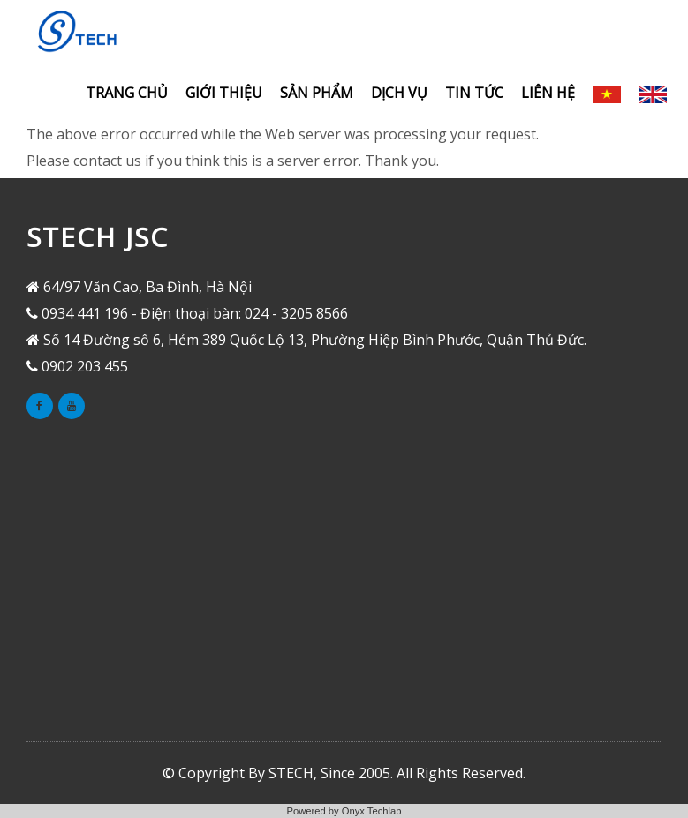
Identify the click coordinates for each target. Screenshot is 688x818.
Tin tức (474, 92)
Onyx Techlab (372, 811)
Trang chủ (127, 92)
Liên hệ (548, 92)
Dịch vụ (399, 92)
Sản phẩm (316, 92)
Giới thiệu (223, 92)
